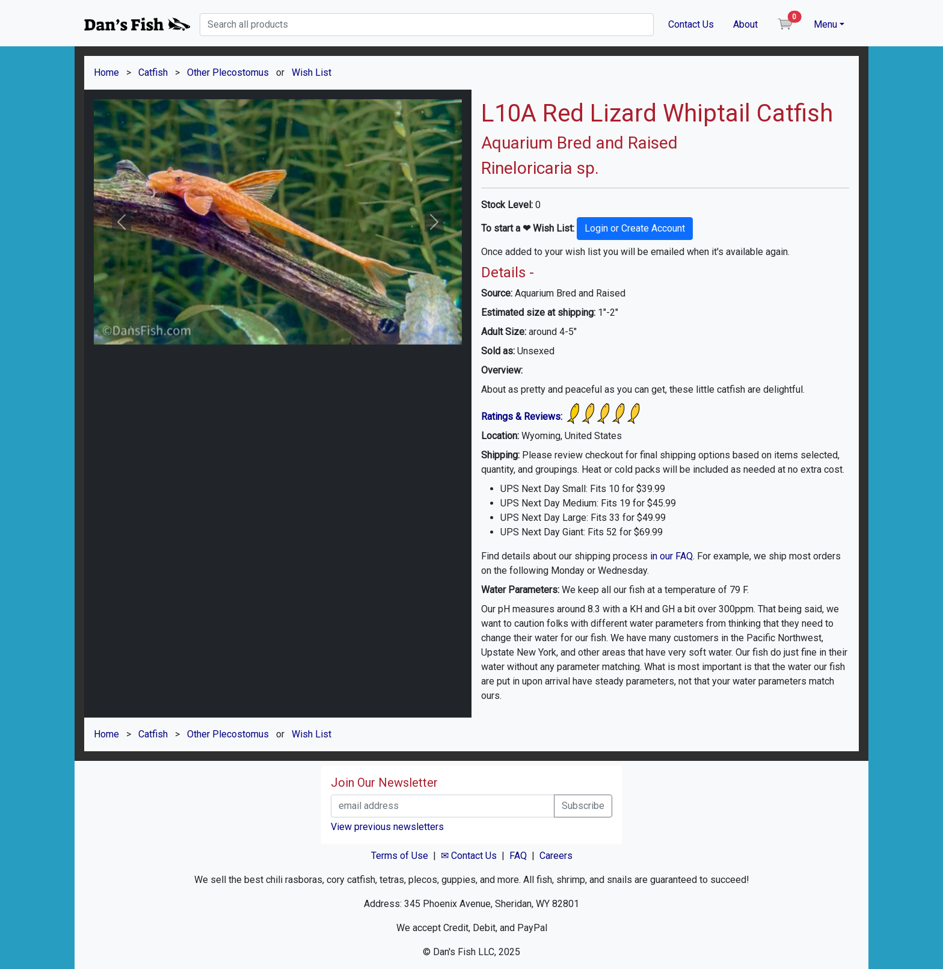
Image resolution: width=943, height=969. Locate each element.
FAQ (518, 855)
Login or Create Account (635, 228)
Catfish (153, 72)
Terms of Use (399, 855)
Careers (556, 855)
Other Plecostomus (228, 72)
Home (106, 72)
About (745, 24)
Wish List (311, 72)
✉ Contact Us (469, 855)
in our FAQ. (672, 556)
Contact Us (691, 24)
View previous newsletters (387, 826)
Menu (825, 24)
